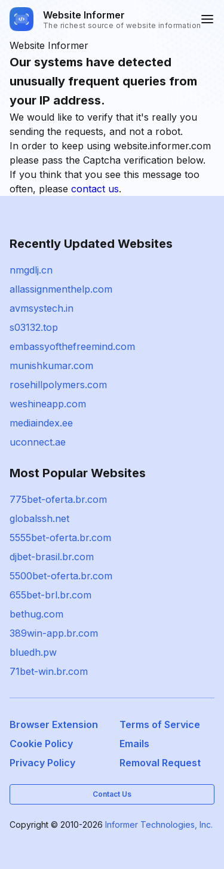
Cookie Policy (41, 744)
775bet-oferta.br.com (58, 499)
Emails (134, 744)
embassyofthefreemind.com (72, 346)
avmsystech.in (41, 308)
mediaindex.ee (41, 423)
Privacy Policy (42, 763)
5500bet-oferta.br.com (61, 576)
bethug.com (36, 614)
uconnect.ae (38, 442)
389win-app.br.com (54, 633)
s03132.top (34, 327)
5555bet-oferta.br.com (60, 537)
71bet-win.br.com (49, 671)
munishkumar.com (51, 365)
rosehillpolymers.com (58, 385)
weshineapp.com (48, 404)
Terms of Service (159, 724)
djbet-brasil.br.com (52, 557)
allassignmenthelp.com (61, 289)
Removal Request (160, 763)
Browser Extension (54, 724)
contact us (95, 189)
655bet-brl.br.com (50, 595)
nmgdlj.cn (31, 270)
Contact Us (112, 794)
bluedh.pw (33, 652)
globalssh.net (39, 518)
